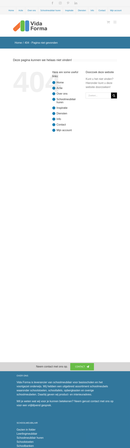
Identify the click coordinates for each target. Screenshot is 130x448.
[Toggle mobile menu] (115, 22)
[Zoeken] (114, 95)
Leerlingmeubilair (27, 433)
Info (59, 119)
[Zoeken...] (98, 95)
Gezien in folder (26, 429)
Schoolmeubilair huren (30, 437)
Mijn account (64, 130)
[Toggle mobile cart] (108, 22)
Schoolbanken (25, 445)
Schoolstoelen (25, 441)
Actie (60, 88)
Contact (61, 124)
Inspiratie (62, 107)
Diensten (62, 113)
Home (60, 82)
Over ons (62, 93)
